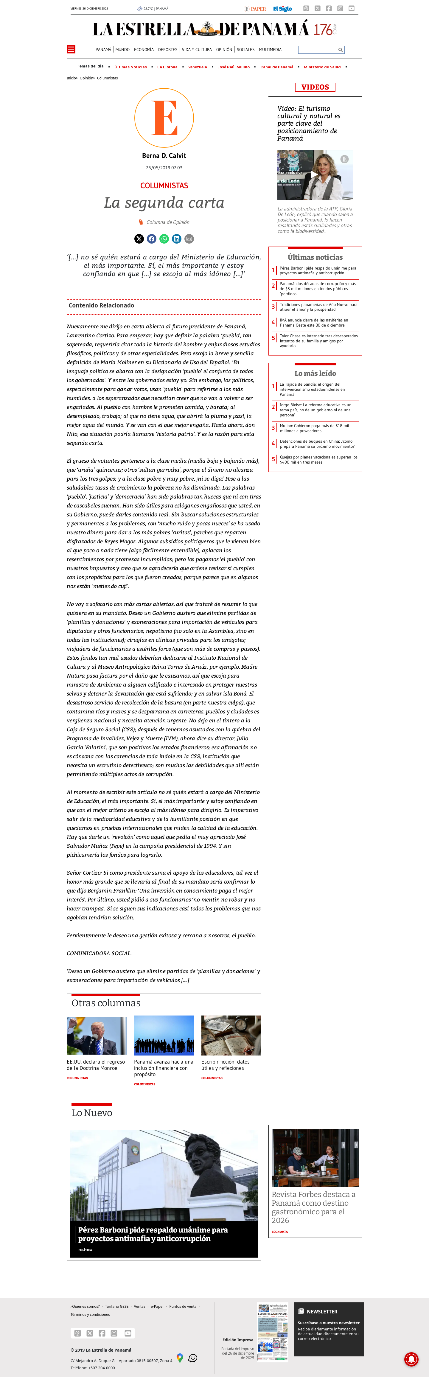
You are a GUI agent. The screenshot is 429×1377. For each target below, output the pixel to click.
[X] (317, 8)
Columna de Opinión (167, 222)
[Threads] (306, 8)
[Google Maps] (180, 1357)
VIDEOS (315, 87)
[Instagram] (340, 8)
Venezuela (197, 67)
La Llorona (167, 67)
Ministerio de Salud (322, 67)
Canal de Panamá (276, 67)
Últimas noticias (315, 257)
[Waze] (192, 1357)
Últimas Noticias (130, 67)
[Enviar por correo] (189, 238)
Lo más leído (315, 373)
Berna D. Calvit (164, 155)
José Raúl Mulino (234, 67)
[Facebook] (329, 8)
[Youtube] (351, 8)
